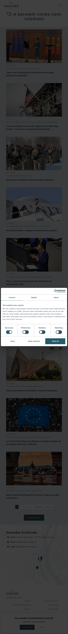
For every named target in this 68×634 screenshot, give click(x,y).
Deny (13, 341)
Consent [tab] (12, 297)
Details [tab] (34, 297)
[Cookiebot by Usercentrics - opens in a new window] (55, 291)
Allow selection (34, 341)
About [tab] (56, 297)
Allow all (55, 341)
